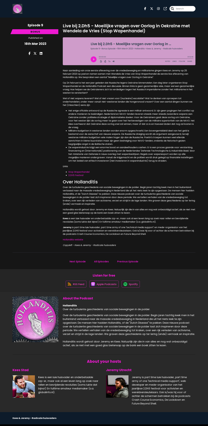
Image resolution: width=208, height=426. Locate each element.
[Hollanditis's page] (163, 9)
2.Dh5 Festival (75, 175)
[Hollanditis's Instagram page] (157, 9)
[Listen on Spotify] (131, 285)
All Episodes (101, 262)
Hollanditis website (73, 240)
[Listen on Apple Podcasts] (104, 285)
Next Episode (78, 262)
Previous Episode (127, 262)
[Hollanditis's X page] (150, 9)
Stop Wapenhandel (79, 172)
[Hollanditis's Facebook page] (145, 9)
